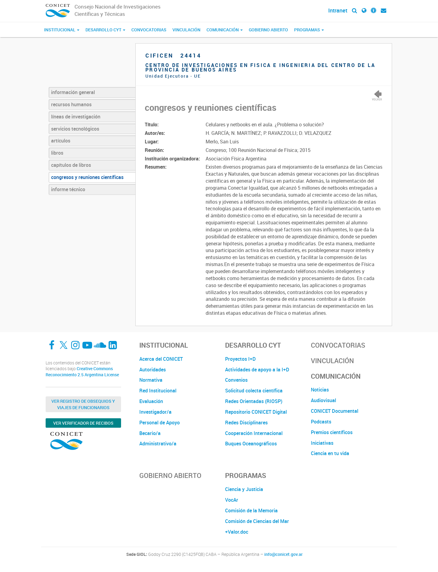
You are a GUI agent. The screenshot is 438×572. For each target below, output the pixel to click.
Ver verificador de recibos (83, 423)
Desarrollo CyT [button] (105, 30)
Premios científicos (332, 432)
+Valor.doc (236, 531)
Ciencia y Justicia (244, 489)
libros (57, 152)
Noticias (320, 389)
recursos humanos (71, 104)
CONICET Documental (334, 411)
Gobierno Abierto (268, 30)
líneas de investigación (75, 116)
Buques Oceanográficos (251, 443)
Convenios (236, 380)
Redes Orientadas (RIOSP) (253, 401)
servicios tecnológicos (75, 128)
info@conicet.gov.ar (283, 554)
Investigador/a (155, 412)
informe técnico (68, 189)
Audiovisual (323, 400)
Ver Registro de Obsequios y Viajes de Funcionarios (83, 404)
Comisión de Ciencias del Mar (257, 521)
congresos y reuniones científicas (87, 177)
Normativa (150, 380)
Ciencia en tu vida (330, 453)
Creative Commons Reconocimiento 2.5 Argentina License (82, 371)
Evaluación (151, 401)
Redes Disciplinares (246, 422)
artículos (60, 140)
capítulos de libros (71, 165)
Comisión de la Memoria (251, 510)
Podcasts (321, 421)
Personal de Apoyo (159, 422)
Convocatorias (148, 30)
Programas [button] (309, 30)
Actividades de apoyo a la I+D (257, 369)
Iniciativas (322, 443)
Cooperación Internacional (254, 433)
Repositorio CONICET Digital (256, 412)
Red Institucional (157, 390)
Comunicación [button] (225, 30)
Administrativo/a (157, 443)
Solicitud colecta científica (254, 390)
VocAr (231, 500)
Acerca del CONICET (161, 359)
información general (73, 92)
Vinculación (186, 30)
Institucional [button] (61, 30)
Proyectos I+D (240, 359)
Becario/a (150, 433)
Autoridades (152, 369)
